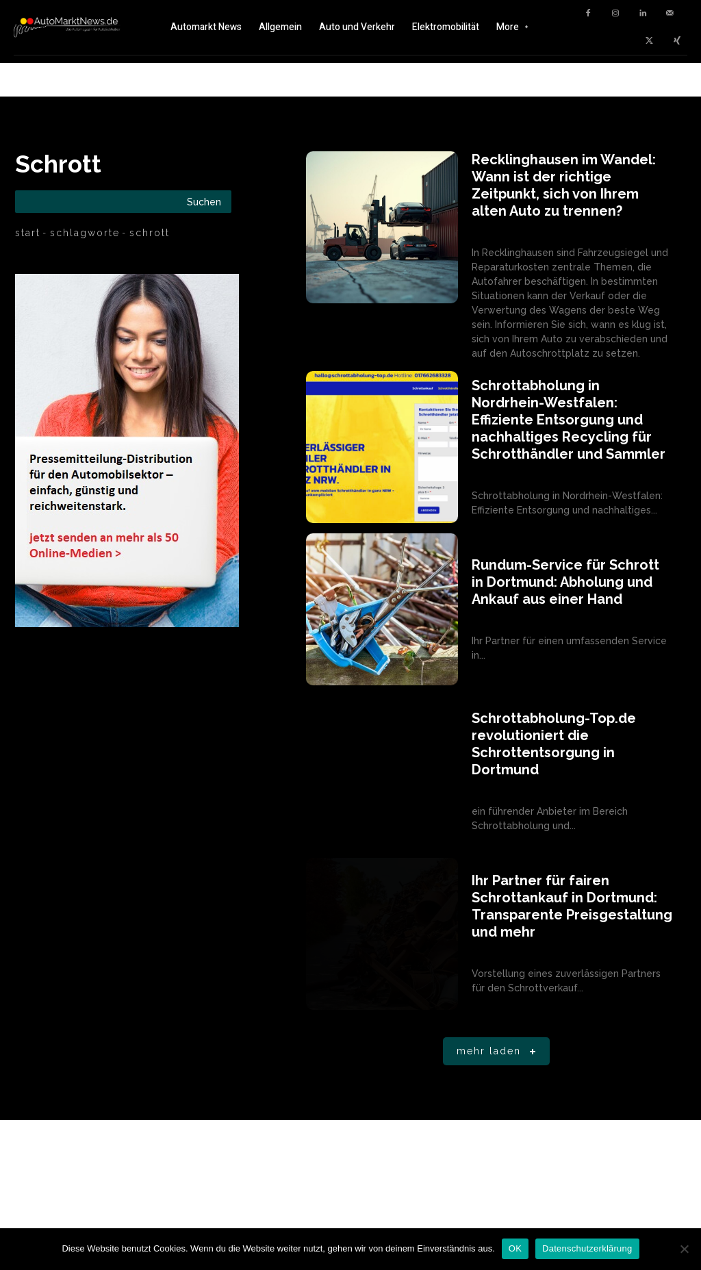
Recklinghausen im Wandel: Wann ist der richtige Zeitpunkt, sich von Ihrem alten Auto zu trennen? (564, 185)
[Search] (204, 201)
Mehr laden (499, 1052)
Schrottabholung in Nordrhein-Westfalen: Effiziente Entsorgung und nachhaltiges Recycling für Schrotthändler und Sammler (568, 419)
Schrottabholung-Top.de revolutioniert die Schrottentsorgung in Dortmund (554, 744)
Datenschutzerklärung (587, 1248)
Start (27, 232)
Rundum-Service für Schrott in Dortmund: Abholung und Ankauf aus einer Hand (565, 582)
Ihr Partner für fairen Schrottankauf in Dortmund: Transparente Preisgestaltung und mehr (572, 906)
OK (515, 1248)
